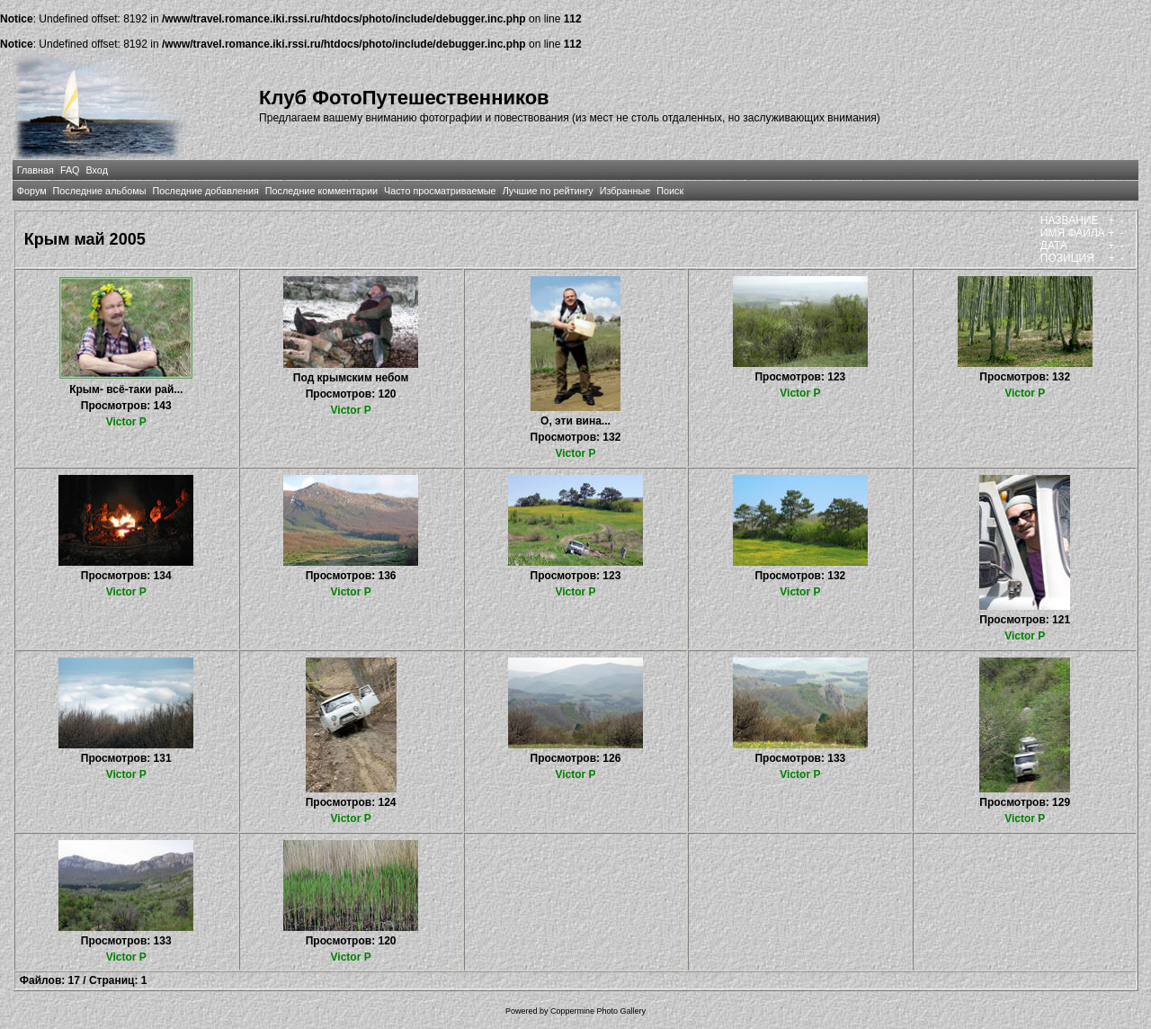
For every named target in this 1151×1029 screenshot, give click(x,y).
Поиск (669, 190)
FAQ (70, 170)
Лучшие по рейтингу (548, 190)
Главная (35, 170)
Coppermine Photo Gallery (598, 1011)
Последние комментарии (321, 190)
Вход (97, 170)
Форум (32, 190)
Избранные (625, 190)
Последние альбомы (100, 190)
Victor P (126, 422)
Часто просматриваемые (440, 190)
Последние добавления (205, 190)
